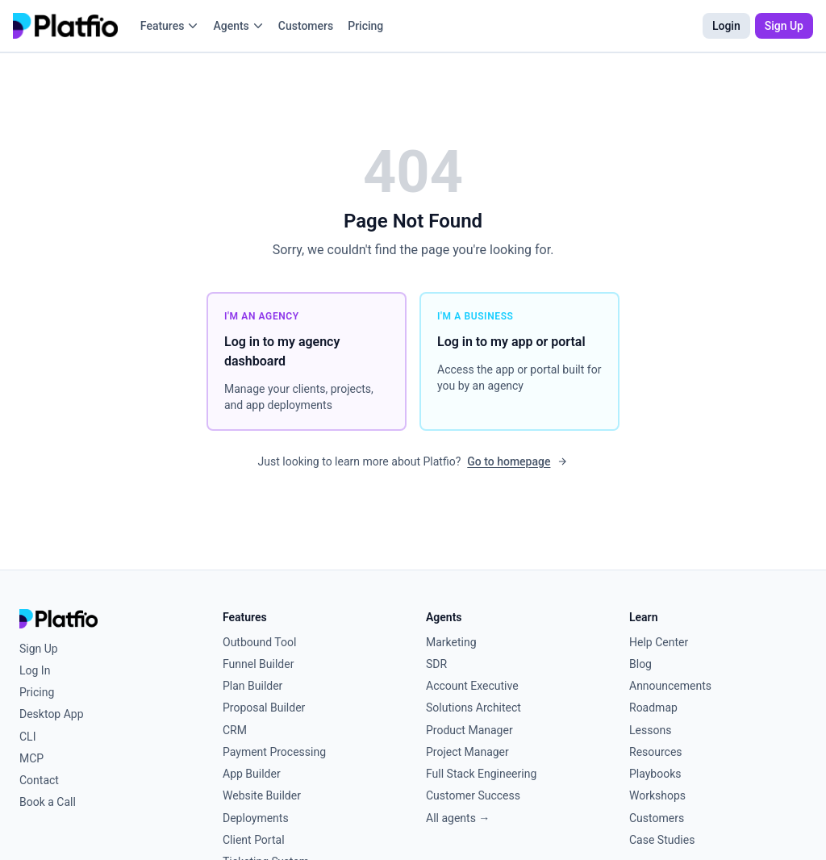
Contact (39, 780)
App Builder (252, 773)
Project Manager (467, 751)
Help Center (658, 642)
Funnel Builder (258, 664)
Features (169, 25)
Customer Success (473, 795)
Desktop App (51, 714)
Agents (238, 25)
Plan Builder (252, 685)
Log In (34, 670)
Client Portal (254, 839)
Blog (640, 664)
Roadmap (653, 707)
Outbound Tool (259, 642)
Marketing (451, 642)
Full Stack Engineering (481, 773)
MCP (31, 758)
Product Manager (469, 730)
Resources (655, 751)
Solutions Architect (473, 707)
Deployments (256, 818)
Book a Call (47, 801)
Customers (305, 25)
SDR (436, 664)
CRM (235, 730)
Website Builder (262, 795)
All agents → (458, 818)
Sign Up (784, 25)
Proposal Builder (264, 707)
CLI (27, 736)
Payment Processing (274, 751)
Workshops (657, 795)
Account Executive (472, 685)
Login (726, 25)
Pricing (365, 25)
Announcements (670, 685)
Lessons (650, 730)
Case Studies (662, 839)
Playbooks (655, 773)
